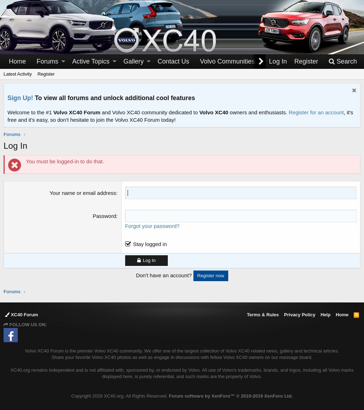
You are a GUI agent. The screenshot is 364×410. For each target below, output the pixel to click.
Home (17, 61)
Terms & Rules (263, 314)
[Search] (342, 61)
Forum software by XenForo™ (231, 396)
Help (326, 314)
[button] (63, 61)
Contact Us (173, 61)
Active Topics (90, 61)
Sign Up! (20, 98)
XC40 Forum (21, 314)
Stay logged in (150, 244)
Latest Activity (18, 74)
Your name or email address (82, 193)
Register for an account (316, 112)
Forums (47, 61)
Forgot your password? (152, 226)
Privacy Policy (299, 314)
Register (45, 74)
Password (104, 216)
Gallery (133, 61)
